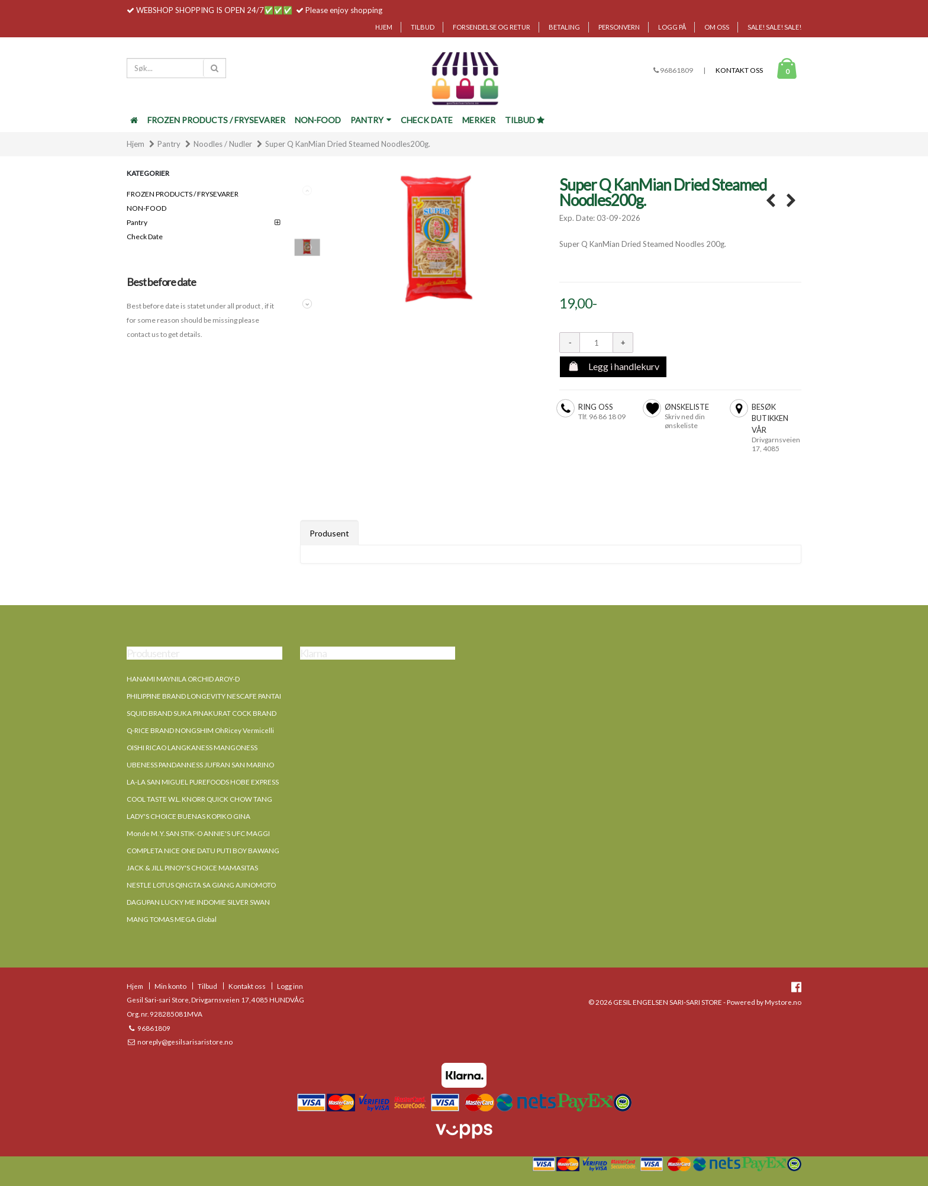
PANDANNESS (181, 764)
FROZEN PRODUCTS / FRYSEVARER (216, 120)
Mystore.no (783, 1002)
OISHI (135, 747)
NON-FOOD (318, 120)
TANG (262, 799)
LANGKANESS (189, 747)
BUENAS (191, 816)
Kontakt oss (739, 70)
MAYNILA (171, 678)
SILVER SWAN (248, 902)
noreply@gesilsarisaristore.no (184, 1041)
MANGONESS (235, 747)
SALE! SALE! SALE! (774, 27)
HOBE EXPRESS (254, 781)
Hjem (383, 27)
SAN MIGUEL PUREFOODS (188, 781)
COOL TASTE (147, 799)
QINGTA (188, 884)
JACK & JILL (145, 867)
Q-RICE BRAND (150, 730)
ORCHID (201, 678)
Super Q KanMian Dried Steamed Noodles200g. (347, 144)
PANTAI (269, 696)
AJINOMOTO (256, 884)
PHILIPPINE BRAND (156, 696)
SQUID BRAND (149, 713)
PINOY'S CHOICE (191, 867)
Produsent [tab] (329, 533)
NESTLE (139, 884)
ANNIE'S (217, 833)
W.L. (174, 799)
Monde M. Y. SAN (153, 833)
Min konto (170, 986)
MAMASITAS (238, 867)
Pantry (370, 120)
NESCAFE (242, 696)
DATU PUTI (214, 850)
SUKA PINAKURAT (202, 713)
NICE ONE (180, 850)
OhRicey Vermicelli (244, 730)
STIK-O (191, 833)
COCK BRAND (254, 713)
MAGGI (258, 833)
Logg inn (290, 986)
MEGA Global (196, 919)
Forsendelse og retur (491, 27)
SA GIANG (218, 884)
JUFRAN (217, 764)
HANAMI (141, 678)
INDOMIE (211, 902)
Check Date (427, 120)
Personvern (619, 27)
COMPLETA (145, 850)
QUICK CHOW (229, 799)
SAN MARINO (252, 764)
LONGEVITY (206, 696)
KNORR (193, 799)
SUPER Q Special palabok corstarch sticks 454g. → (791, 201)
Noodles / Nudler (223, 144)
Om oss (716, 27)
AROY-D (227, 678)
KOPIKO (219, 816)
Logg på (672, 27)
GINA (241, 816)
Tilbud (422, 27)
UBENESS (142, 764)
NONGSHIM (194, 730)
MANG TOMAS (150, 919)
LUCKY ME (178, 902)
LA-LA (136, 781)
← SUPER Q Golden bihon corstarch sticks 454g (770, 201)
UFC (238, 833)
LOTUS (163, 884)
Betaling (564, 27)
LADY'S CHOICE (151, 816)
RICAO (156, 747)
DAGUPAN (143, 902)
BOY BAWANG (256, 850)
